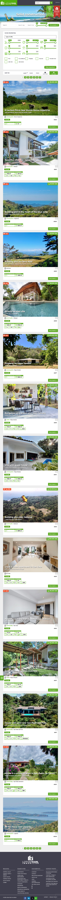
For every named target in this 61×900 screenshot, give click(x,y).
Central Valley (9, 625)
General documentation (36, 882)
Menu (58, 2)
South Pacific (6, 880)
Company (34, 871)
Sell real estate (36, 884)
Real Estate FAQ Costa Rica (52, 881)
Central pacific (9, 116)
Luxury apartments (22, 881)
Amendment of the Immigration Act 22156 (51, 879)
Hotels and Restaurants (20, 876)
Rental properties (22, 887)
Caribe (7, 419)
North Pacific (9, 166)
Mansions (19, 883)
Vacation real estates (23, 893)
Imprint (46, 897)
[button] (25, 898)
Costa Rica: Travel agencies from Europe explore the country (52, 885)
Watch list (34, 877)
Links (33, 879)
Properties (20, 885)
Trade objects (21, 891)
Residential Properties (23, 889)
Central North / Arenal (7, 874)
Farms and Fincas (22, 873)
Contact (34, 873)
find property (54, 25)
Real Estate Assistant (37, 875)
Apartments (20, 871)
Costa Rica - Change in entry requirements (51, 876)
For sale (7, 119)
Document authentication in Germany (51, 872)
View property (53, 127)
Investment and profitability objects (22, 879)
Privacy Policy (53, 897)
